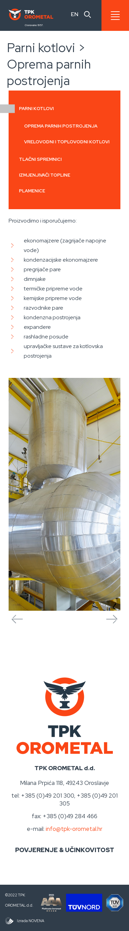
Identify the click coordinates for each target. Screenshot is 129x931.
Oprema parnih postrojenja (60, 126)
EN (74, 14)
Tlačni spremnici (40, 159)
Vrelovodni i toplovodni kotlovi (66, 142)
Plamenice (32, 191)
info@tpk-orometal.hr (74, 829)
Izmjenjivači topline (44, 175)
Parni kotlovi (36, 109)
